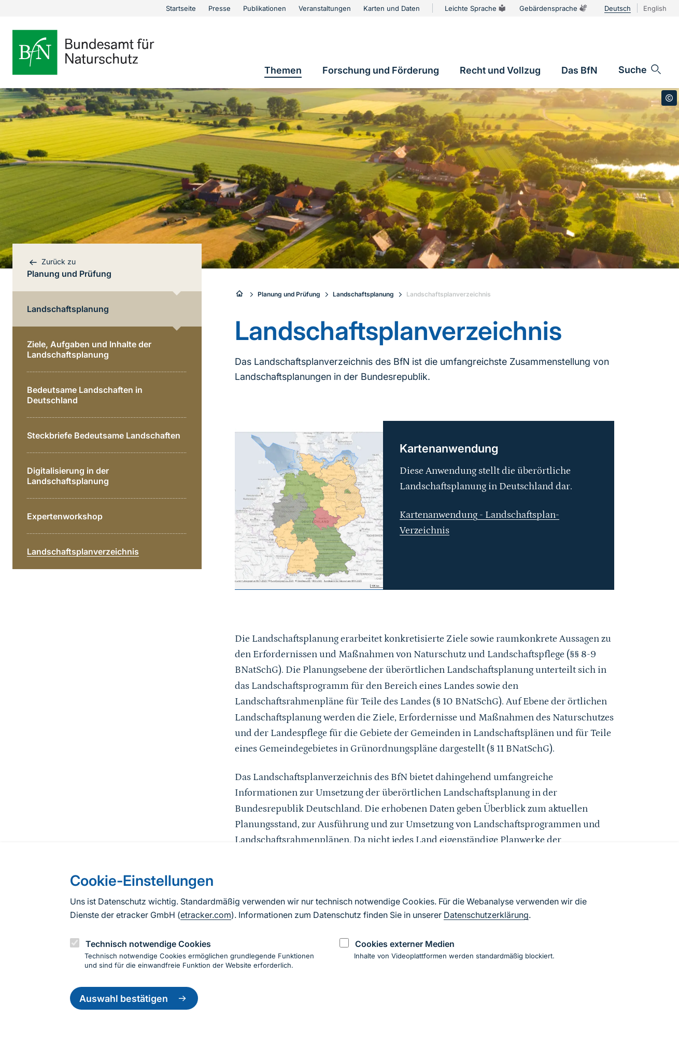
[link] (283, 70)
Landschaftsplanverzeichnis (448, 294)
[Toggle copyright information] (669, 98)
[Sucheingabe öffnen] (640, 69)
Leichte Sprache (476, 8)
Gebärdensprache (553, 8)
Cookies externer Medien (405, 944)
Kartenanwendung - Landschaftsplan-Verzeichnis (479, 523)
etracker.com (205, 915)
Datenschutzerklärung (486, 915)
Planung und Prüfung (289, 294)
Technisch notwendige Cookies (148, 944)
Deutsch (617, 8)
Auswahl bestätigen (134, 998)
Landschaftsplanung (363, 294)
